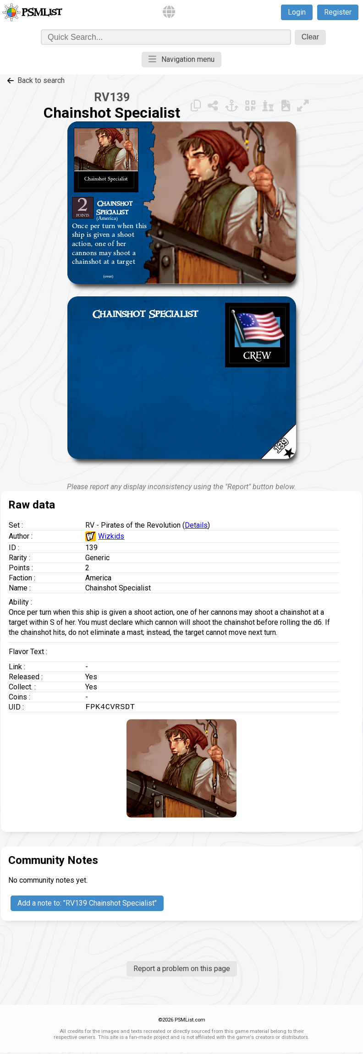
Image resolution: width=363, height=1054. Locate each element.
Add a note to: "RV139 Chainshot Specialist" (87, 905)
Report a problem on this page (181, 970)
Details (196, 525)
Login (297, 12)
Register (338, 12)
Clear (310, 37)
